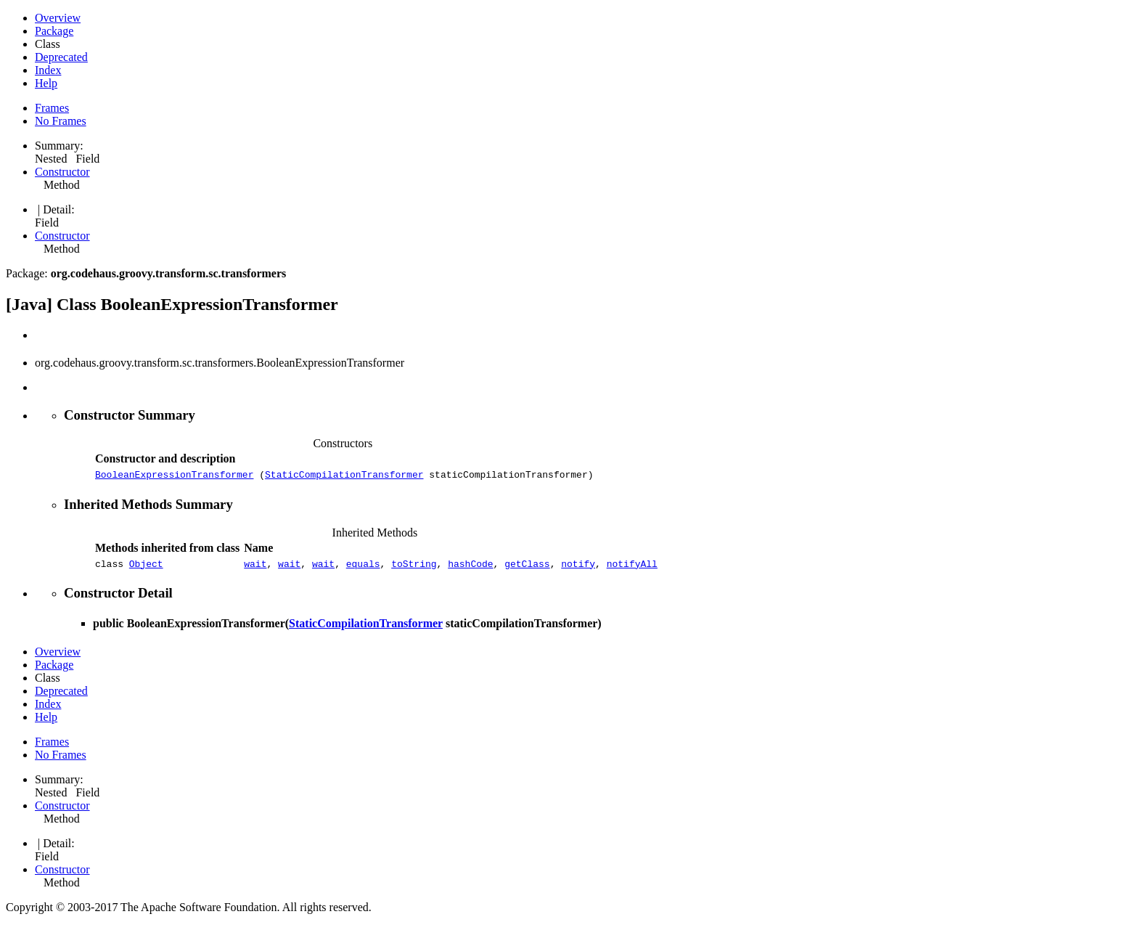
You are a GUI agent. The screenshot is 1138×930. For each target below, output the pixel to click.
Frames (52, 108)
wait (255, 567)
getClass (526, 567)
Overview (58, 18)
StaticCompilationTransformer (344, 476)
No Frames (60, 121)
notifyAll (632, 567)
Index (48, 70)
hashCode (470, 567)
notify (578, 567)
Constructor (62, 172)
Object (146, 567)
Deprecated (61, 57)
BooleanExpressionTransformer (174, 476)
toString (413, 567)
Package (54, 31)
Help (46, 83)
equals (363, 567)
